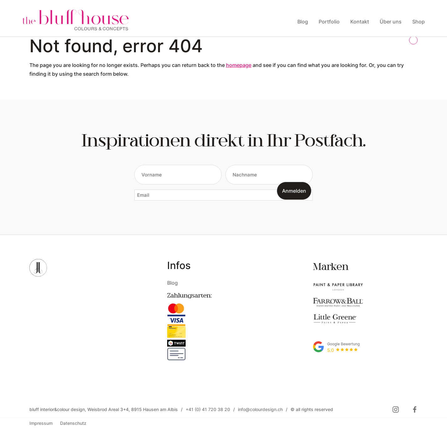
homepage (238, 65)
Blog (172, 282)
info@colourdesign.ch (260, 409)
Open (34, 82)
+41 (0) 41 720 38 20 (208, 409)
